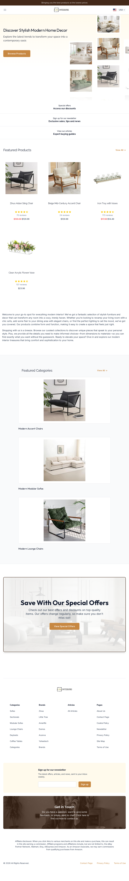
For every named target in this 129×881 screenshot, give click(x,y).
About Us (101, 711)
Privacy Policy (103, 735)
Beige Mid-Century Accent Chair (64, 203)
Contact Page (103, 717)
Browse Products (17, 53)
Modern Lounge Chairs (30, 548)
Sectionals (14, 717)
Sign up (85, 784)
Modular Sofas (16, 723)
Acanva (42, 735)
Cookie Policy (103, 723)
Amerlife (42, 723)
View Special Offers (64, 626)
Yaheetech (43, 741)
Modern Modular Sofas (30, 488)
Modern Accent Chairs (30, 428)
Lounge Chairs (16, 729)
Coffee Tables (16, 741)
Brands (42, 747)
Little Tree (43, 717)
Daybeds (14, 735)
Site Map (101, 741)
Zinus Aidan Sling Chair (21, 203)
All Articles (72, 711)
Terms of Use (103, 747)
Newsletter (101, 729)
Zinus (41, 711)
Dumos (42, 729)
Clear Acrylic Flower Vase (21, 272)
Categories (15, 747)
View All (121, 150)
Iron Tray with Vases (107, 203)
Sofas (12, 711)
